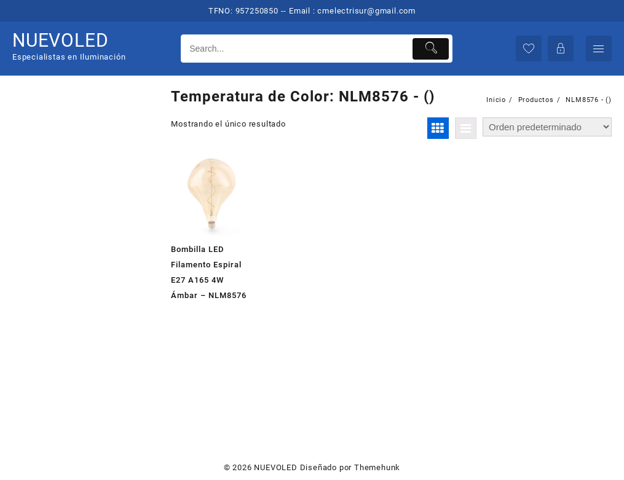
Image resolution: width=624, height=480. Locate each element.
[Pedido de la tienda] (547, 126)
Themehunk (377, 467)
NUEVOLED (60, 40)
